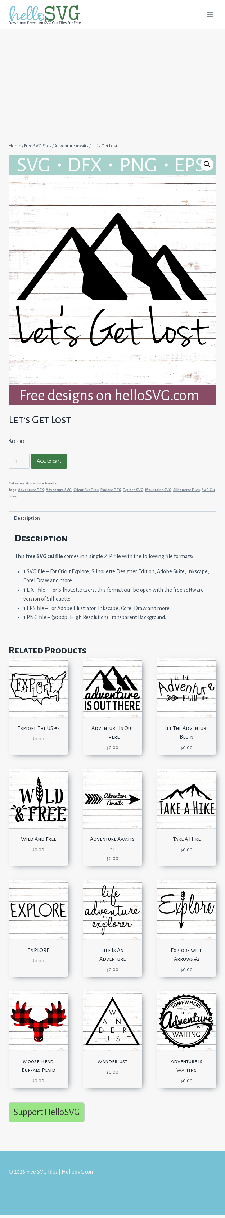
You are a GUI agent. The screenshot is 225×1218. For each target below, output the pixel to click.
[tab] (112, 518)
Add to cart (49, 461)
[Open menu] (209, 14)
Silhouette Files (186, 490)
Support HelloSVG (46, 1112)
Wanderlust (112, 1061)
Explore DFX (110, 490)
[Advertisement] (112, 82)
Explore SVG (133, 490)
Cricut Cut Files (86, 490)
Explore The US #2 (38, 728)
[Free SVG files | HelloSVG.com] (47, 14)
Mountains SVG (158, 490)
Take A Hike (187, 839)
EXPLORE (38, 950)
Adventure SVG (59, 490)
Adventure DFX (31, 490)
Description (27, 518)
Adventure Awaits (41, 483)
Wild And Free (38, 839)
